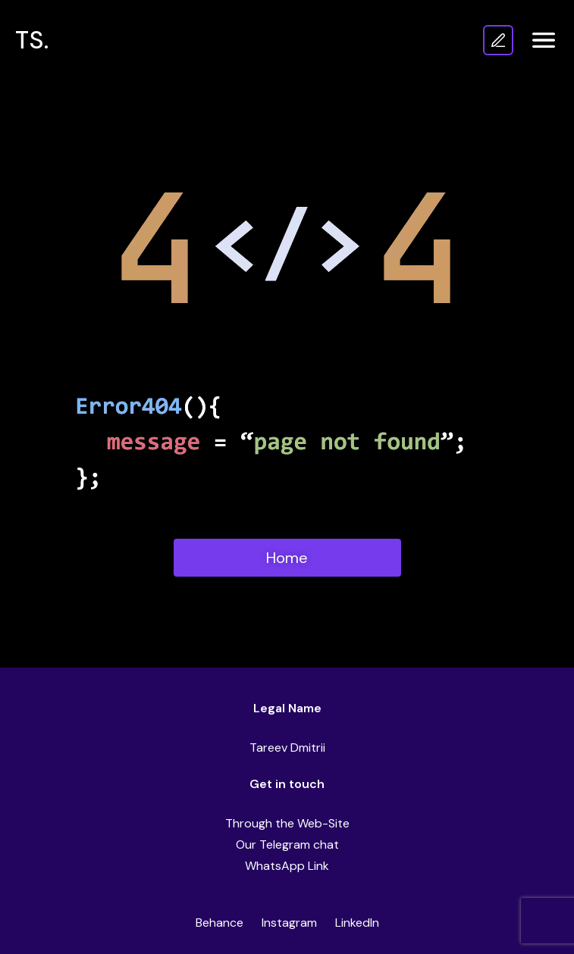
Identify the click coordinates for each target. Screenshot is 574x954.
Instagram (289, 923)
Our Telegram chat (287, 844)
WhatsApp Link (287, 866)
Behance (219, 923)
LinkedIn (357, 923)
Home (287, 558)
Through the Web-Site (287, 823)
